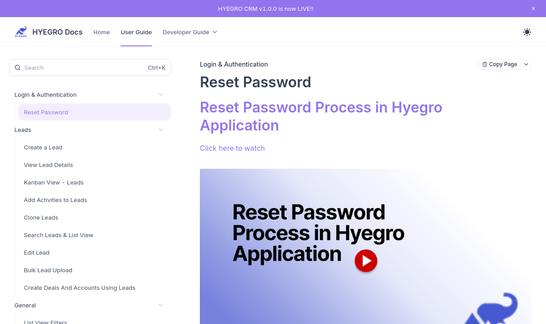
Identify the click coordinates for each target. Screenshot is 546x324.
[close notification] (533, 9)
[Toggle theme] (527, 32)
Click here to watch (232, 148)
